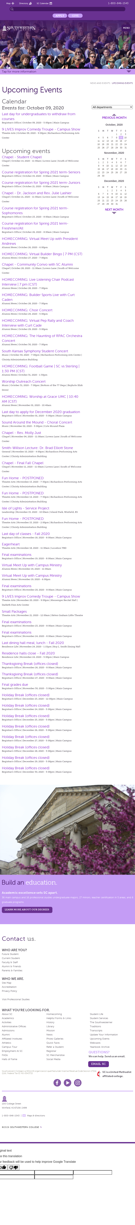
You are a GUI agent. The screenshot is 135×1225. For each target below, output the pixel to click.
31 (126, 148)
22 (116, 144)
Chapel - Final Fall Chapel (22, 463)
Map (8, 3)
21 (112, 144)
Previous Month (114, 117)
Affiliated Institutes (12, 1038)
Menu (126, 28)
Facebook (57, 1083)
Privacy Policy (9, 991)
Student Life (96, 1014)
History (50, 1022)
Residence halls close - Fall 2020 (28, 653)
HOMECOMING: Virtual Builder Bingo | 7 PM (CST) (42, 254)
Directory (23, 3)
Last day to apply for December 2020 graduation (41, 412)
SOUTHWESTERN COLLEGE (24, 1127)
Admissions (8, 1030)
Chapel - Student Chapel (22, 157)
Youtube (67, 1083)
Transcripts (96, 1030)
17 (126, 141)
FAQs (5, 1055)
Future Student (10, 954)
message (24, 1115)
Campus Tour (9, 1047)
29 (116, 148)
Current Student (11, 958)
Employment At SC (12, 1051)
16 (121, 141)
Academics (8, 1018)
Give (75, 15)
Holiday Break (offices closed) (26, 695)
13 (108, 141)
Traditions (95, 1026)
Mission (50, 1030)
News (49, 1034)
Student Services (99, 1018)
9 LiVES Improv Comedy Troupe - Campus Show (41, 596)
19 (103, 144)
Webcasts (95, 1043)
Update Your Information (104, 1034)
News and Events (100, 83)
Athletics (6, 1043)
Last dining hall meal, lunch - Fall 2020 (33, 643)
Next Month (114, 209)
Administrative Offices (14, 1026)
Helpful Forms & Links (58, 1018)
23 (121, 144)
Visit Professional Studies (16, 999)
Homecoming (54, 1014)
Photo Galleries (54, 1038)
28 (112, 148)
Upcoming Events (122, 83)
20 (107, 144)
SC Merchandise (55, 1055)
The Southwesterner (101, 1022)
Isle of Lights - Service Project (25, 508)
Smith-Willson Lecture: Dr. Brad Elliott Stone (37, 448)
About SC (7, 1014)
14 (112, 141)
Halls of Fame (9, 1059)
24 (125, 144)
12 (103, 141)
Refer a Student (55, 1047)
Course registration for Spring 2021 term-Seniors (41, 172)
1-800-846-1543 (118, 3)
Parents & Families (12, 970)
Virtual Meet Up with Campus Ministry (32, 565)
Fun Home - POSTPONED (23, 478)
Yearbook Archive (99, 1047)
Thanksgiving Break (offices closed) (30, 664)
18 (99, 144)
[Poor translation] (14, 1167)
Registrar (51, 1051)
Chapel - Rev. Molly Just (21, 433)
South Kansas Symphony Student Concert (35, 351)
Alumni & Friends (11, 966)
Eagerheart (11, 544)
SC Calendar (43, 3)
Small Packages (14, 611)
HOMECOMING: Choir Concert (27, 310)
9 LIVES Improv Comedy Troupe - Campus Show (41, 129)
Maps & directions (36, 1115)
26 (103, 148)
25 (99, 148)
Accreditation (9, 987)
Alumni (6, 1034)
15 (117, 141)
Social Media (53, 1059)
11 (99, 141)
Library (50, 1026)
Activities (6, 1022)
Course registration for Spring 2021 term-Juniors (41, 183)
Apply (60, 15)
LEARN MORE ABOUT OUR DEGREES (27, 909)
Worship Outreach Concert (23, 381)
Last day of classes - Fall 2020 (26, 534)
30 (121, 148)
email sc (98, 1063)
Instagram (77, 1083)
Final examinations (16, 555)
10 (125, 137)
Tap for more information (19, 71)
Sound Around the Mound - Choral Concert (37, 422)
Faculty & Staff (10, 962)
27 (107, 148)
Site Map (6, 983)
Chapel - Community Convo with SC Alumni (37, 264)
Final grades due (15, 684)
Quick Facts (53, 1043)
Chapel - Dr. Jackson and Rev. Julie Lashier (37, 193)
